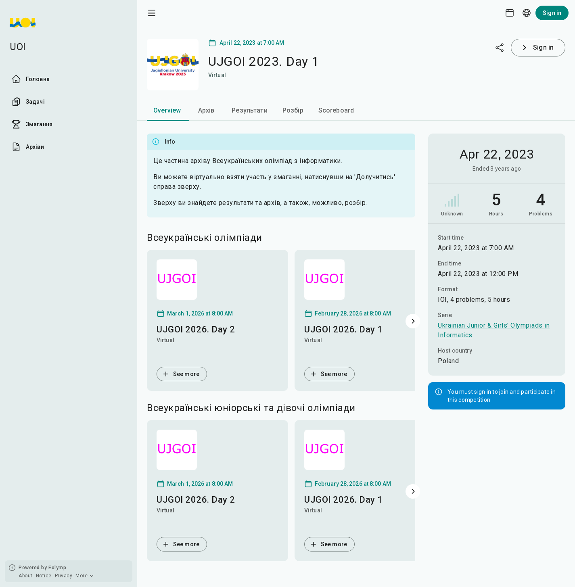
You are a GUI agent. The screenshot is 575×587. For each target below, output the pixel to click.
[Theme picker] (510, 13)
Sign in (552, 13)
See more (180, 374)
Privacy (64, 576)
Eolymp (57, 567)
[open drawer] (152, 13)
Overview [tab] (167, 110)
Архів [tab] (206, 110)
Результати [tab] (250, 110)
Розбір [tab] (292, 110)
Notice (44, 576)
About (26, 576)
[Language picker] (527, 13)
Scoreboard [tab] (336, 110)
